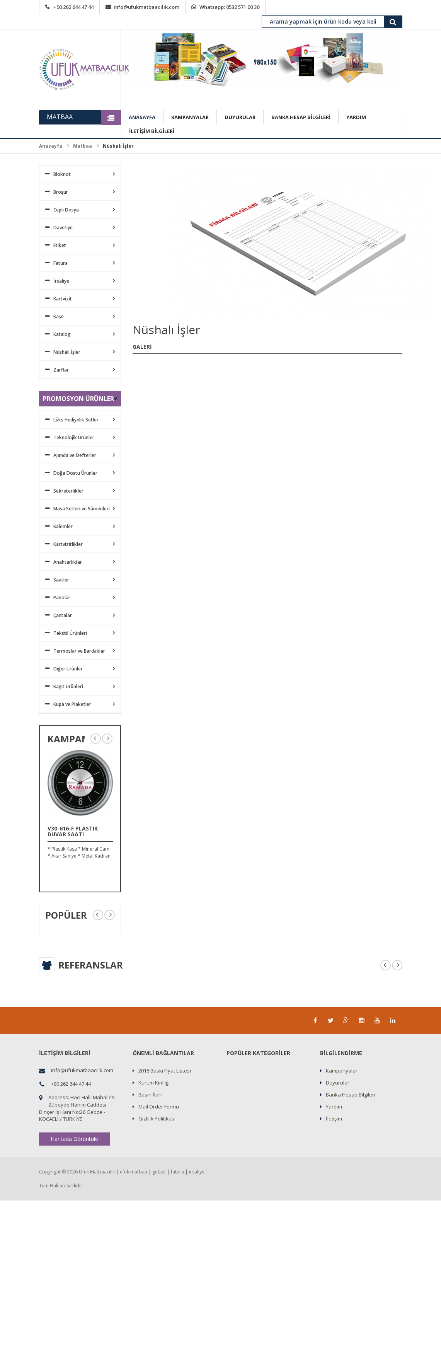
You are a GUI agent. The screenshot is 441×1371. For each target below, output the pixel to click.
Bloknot (62, 174)
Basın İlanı (150, 1094)
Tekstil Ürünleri (70, 633)
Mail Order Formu (158, 1106)
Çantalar (62, 615)
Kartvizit (62, 298)
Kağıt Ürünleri (68, 686)
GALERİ (142, 346)
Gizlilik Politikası (156, 1118)
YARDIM (356, 117)
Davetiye (63, 227)
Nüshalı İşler (66, 352)
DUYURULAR (240, 117)
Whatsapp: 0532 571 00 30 (229, 6)
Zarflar (61, 370)
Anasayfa (50, 146)
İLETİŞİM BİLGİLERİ (151, 131)
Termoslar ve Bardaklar (79, 651)
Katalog (62, 334)
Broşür (60, 192)
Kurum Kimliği (154, 1082)
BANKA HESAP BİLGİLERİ (300, 117)
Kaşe (58, 316)
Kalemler (63, 526)
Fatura (60, 263)
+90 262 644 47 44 (73, 6)
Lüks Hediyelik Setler (76, 419)
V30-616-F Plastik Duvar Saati (73, 831)
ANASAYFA (142, 117)
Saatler (61, 579)
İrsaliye (61, 281)
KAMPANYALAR (190, 117)
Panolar (61, 597)
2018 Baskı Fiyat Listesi (164, 1070)
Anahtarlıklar (67, 562)
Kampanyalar (342, 1070)
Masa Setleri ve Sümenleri (81, 508)
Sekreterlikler (68, 491)
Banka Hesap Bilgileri (350, 1094)
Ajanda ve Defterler (74, 455)
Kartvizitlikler (68, 544)
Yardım (334, 1106)
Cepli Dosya (66, 209)
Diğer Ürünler (68, 668)
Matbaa (82, 146)
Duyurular (337, 1082)
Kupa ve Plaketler (72, 704)
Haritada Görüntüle (74, 1138)
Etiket (59, 245)
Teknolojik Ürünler (73, 437)
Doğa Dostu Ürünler (75, 473)
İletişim (334, 1118)
